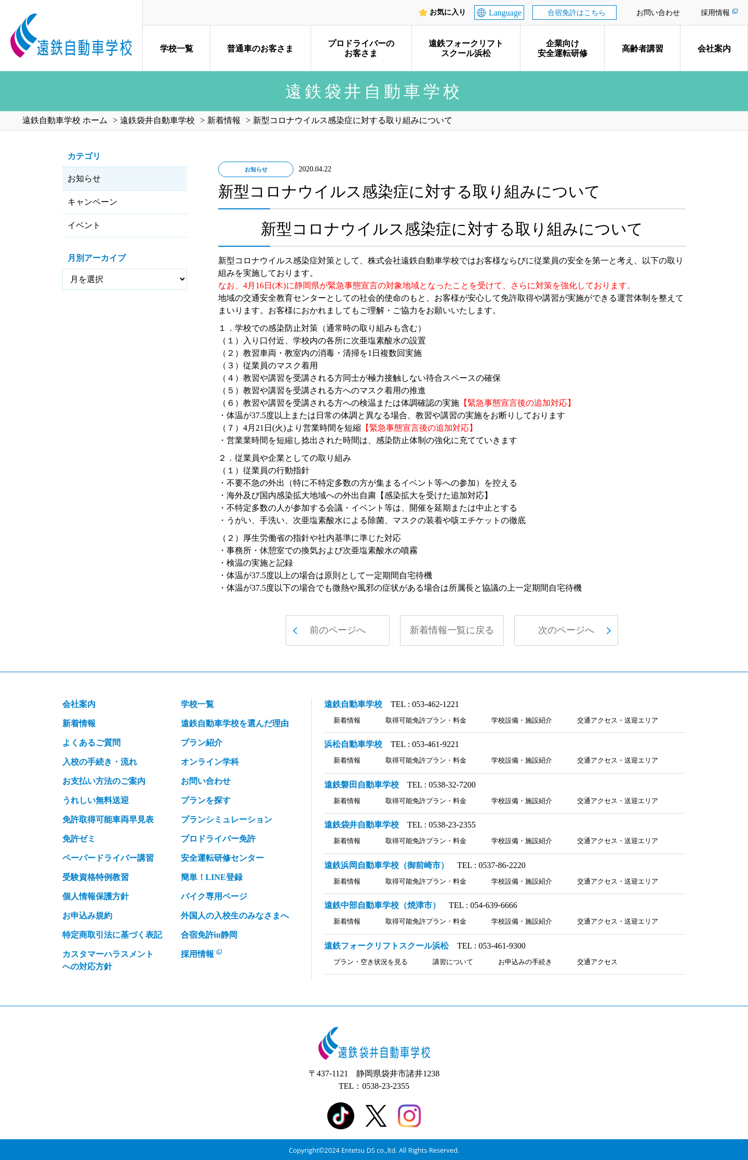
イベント (84, 225)
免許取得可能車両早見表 (108, 819)
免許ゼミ (79, 838)
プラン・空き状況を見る (370, 962)
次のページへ (566, 630)
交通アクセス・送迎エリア (617, 720)
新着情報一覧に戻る (452, 630)
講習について (453, 962)
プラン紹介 (201, 742)
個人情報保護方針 (95, 896)
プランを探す (206, 800)
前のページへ (338, 630)
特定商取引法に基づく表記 (112, 934)
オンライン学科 (210, 761)
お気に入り (448, 12)
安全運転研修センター (222, 858)
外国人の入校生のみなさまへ (235, 915)
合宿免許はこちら (576, 13)
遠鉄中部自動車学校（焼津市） (382, 905)
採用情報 (715, 13)
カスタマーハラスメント (108, 961)
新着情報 (79, 723)
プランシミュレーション (226, 819)
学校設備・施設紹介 (521, 720)
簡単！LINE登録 (212, 877)
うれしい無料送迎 (95, 800)
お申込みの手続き (525, 962)
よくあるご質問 (91, 742)
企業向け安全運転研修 (562, 48)
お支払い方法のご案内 (103, 781)
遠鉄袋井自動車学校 (361, 824)
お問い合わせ (658, 13)
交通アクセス (597, 962)
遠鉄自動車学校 (353, 704)
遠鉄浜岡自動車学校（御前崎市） (386, 865)
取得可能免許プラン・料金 (425, 720)
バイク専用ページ (214, 896)
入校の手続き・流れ (99, 761)
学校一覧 (176, 48)
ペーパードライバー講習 (108, 858)
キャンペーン (92, 201)
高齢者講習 (642, 48)
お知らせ (84, 178)
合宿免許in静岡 (209, 934)
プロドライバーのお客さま (361, 48)
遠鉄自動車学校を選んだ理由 (235, 723)
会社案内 (714, 48)
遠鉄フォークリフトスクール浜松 (466, 48)
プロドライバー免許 (218, 838)
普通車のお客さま (260, 48)
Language (505, 12)
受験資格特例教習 (95, 877)
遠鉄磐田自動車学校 (361, 784)
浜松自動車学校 (353, 744)
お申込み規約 (87, 915)
